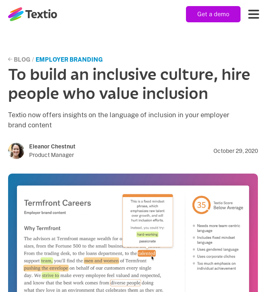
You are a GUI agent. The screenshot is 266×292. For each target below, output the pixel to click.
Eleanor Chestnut (52, 146)
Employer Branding (69, 59)
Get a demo (213, 14)
